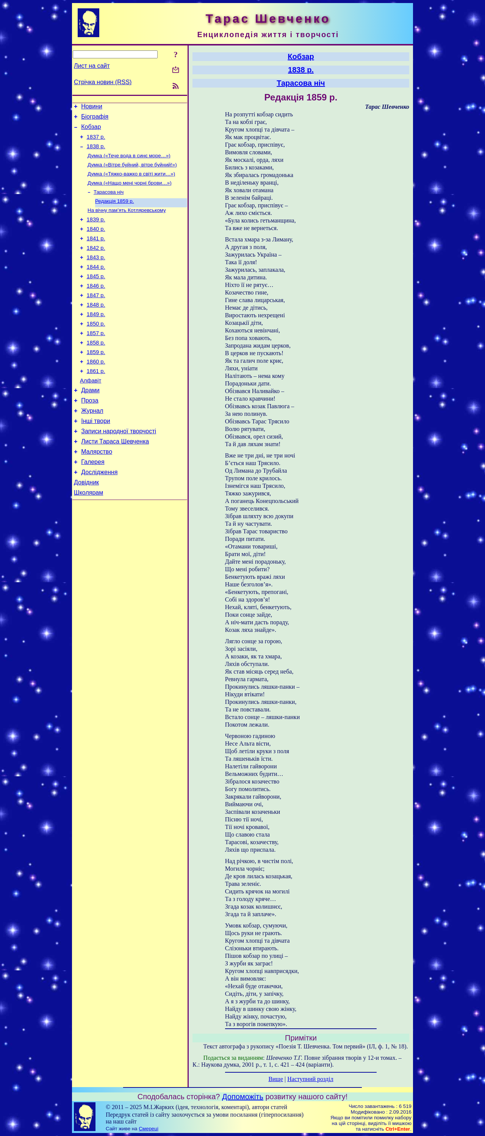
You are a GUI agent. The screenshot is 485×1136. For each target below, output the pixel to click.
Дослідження (99, 514)
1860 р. (96, 391)
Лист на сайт (92, 66)
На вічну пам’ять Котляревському (127, 221)
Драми (90, 423)
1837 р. (96, 141)
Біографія (94, 119)
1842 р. (96, 263)
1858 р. (96, 370)
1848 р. (96, 327)
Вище (275, 1079)
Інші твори (95, 457)
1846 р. (96, 306)
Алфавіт (90, 412)
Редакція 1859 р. (114, 211)
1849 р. (96, 338)
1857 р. (96, 359)
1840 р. (96, 242)
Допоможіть (242, 1096)
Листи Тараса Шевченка (115, 479)
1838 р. (96, 152)
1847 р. (96, 316)
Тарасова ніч (109, 201)
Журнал (92, 445)
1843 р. (96, 274)
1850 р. (96, 348)
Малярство (96, 491)
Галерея (92, 502)
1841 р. (96, 253)
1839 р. (96, 232)
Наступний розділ (310, 1079)
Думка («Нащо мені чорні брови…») (130, 191)
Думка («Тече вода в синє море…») (129, 162)
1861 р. (96, 401)
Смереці (148, 1128)
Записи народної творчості (118, 468)
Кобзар (91, 130)
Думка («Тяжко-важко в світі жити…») (131, 182)
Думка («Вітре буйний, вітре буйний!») (132, 172)
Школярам (88, 536)
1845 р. (96, 295)
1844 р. (96, 285)
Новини (91, 107)
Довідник (86, 525)
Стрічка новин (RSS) (102, 82)
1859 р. (96, 380)
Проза (89, 434)
